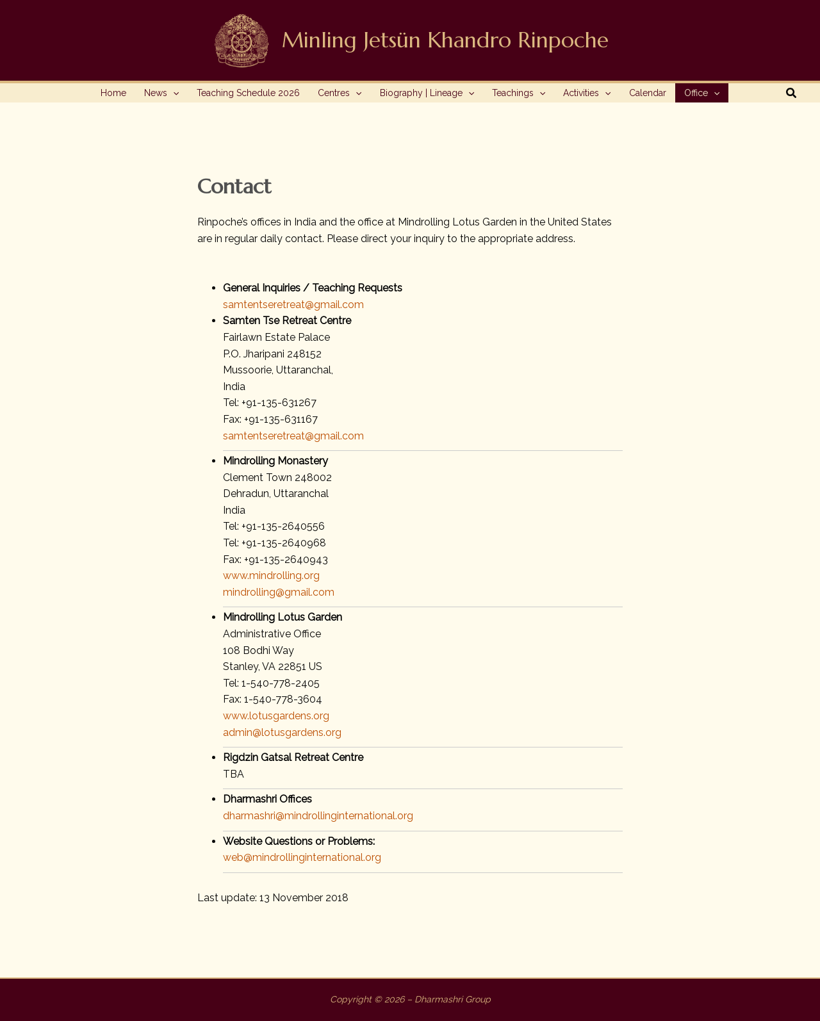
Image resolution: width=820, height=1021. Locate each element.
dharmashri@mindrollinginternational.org (318, 816)
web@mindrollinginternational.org (302, 857)
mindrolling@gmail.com (278, 592)
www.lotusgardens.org (276, 716)
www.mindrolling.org (271, 575)
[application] (173, 92)
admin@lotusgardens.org (282, 732)
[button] (161, 92)
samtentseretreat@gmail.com (293, 304)
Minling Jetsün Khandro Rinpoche (445, 40)
